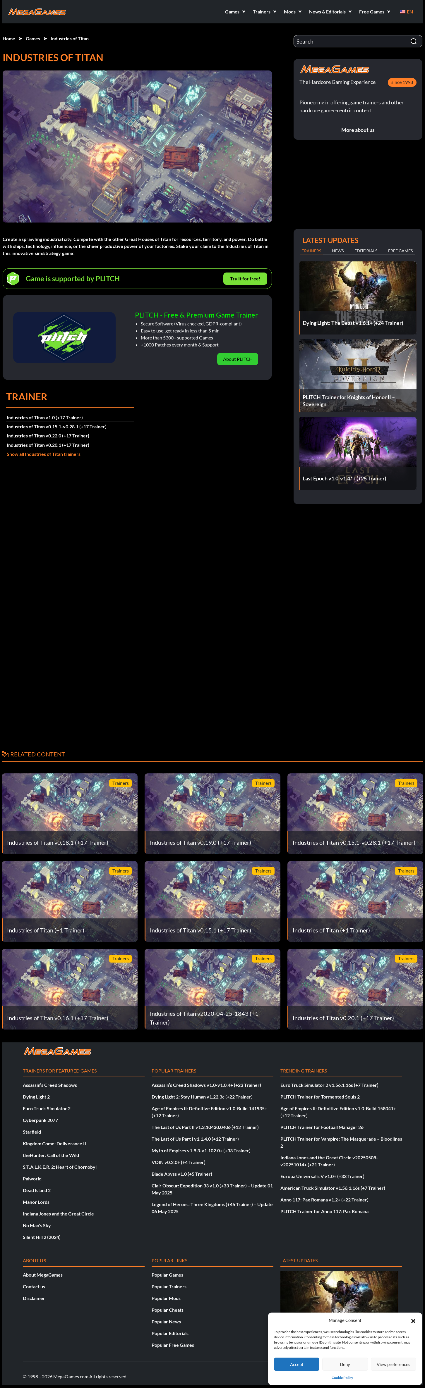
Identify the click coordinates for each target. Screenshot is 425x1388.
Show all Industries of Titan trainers (43, 454)
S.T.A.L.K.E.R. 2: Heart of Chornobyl (60, 1167)
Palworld (32, 1178)
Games (33, 38)
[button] (413, 1320)
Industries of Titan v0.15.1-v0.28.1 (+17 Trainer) (57, 426)
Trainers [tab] (311, 250)
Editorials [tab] (365, 250)
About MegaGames (43, 1274)
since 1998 (402, 82)
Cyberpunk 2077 (40, 1120)
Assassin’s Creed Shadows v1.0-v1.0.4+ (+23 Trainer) (206, 1085)
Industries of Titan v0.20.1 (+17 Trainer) (48, 445)
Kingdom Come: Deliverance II (54, 1143)
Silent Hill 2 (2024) (42, 1237)
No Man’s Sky (37, 1225)
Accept (297, 1364)
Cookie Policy (342, 1377)
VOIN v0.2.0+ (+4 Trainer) (178, 1162)
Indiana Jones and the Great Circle (58, 1213)
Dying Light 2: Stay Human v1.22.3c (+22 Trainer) (202, 1096)
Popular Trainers (169, 1286)
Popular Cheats (168, 1310)
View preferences (393, 1364)
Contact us (34, 1286)
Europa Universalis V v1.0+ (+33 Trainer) (322, 1176)
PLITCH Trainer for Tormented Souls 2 (320, 1096)
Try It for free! (245, 278)
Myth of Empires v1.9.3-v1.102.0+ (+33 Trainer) (201, 1150)
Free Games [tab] (400, 250)
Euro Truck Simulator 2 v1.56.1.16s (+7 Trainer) (329, 1085)
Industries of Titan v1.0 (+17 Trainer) (45, 417)
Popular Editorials (170, 1333)
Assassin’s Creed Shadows (50, 1085)
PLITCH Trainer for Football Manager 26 (322, 1127)
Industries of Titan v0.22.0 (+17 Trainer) (48, 435)
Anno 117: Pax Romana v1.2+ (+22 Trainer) (324, 1199)
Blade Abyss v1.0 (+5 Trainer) (182, 1174)
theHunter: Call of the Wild (51, 1155)
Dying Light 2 (36, 1096)
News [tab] (338, 250)
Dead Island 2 (37, 1190)
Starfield (32, 1131)
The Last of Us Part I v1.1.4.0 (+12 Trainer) (195, 1139)
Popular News (166, 1321)
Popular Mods (166, 1298)
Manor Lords (36, 1202)
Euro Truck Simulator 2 (47, 1108)
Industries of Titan (70, 38)
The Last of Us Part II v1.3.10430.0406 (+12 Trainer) (205, 1127)
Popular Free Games (173, 1345)
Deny (345, 1364)
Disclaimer (34, 1298)
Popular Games (167, 1274)
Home (9, 38)
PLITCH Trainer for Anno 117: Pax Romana (324, 1211)
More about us (358, 130)
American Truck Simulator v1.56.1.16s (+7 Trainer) (332, 1188)
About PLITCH (238, 359)
